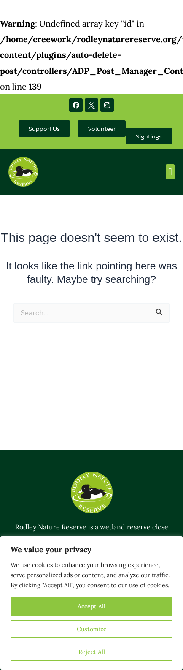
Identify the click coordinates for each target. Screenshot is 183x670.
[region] (91, 603)
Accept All (91, 606)
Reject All (91, 652)
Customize (92, 629)
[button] (170, 171)
